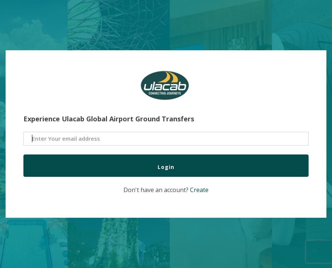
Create (199, 190)
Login (166, 166)
